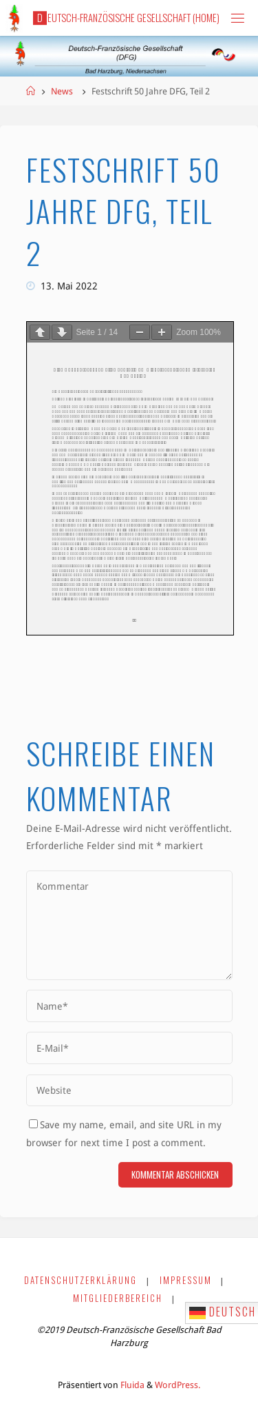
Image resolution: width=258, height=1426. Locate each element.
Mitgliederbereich (117, 1298)
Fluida (131, 1385)
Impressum (186, 1280)
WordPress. (177, 1385)
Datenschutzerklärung (80, 1280)
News (62, 91)
